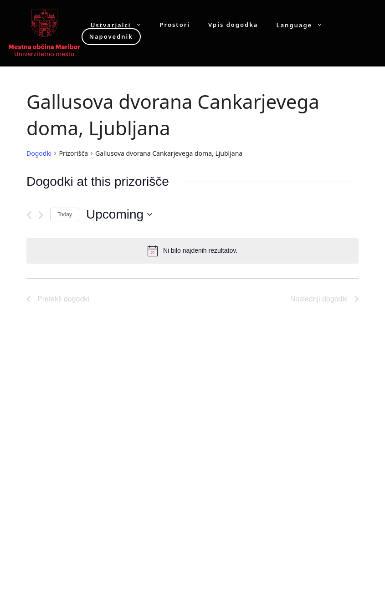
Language (304, 24)
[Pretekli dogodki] (28, 215)
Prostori (175, 25)
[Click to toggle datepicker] (119, 214)
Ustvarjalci (121, 24)
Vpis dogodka (233, 25)
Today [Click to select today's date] (64, 214)
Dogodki (38, 153)
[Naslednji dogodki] (40, 215)
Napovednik (111, 36)
